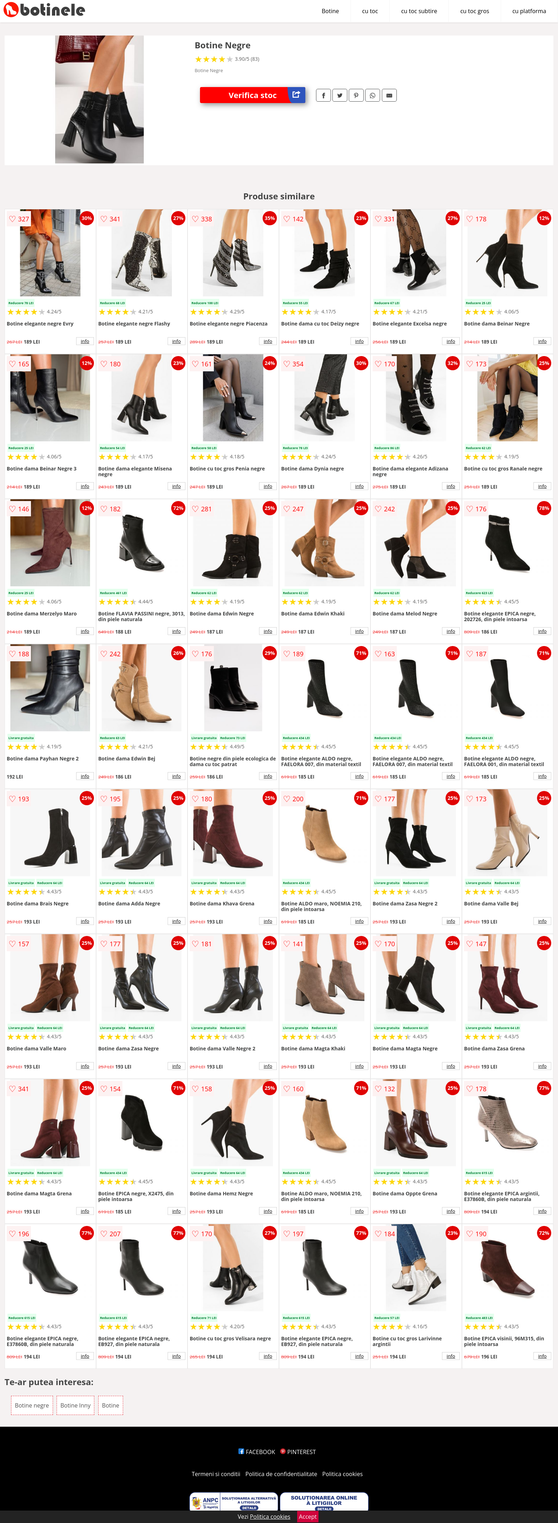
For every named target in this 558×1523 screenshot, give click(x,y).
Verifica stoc (266, 95)
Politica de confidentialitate (281, 1474)
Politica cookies (342, 1474)
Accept (308, 1517)
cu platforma (529, 11)
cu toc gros (474, 11)
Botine (330, 11)
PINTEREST (298, 1452)
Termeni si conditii (216, 1474)
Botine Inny (75, 1405)
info (85, 341)
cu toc (370, 11)
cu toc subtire (419, 11)
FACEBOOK (256, 1452)
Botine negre (32, 1405)
